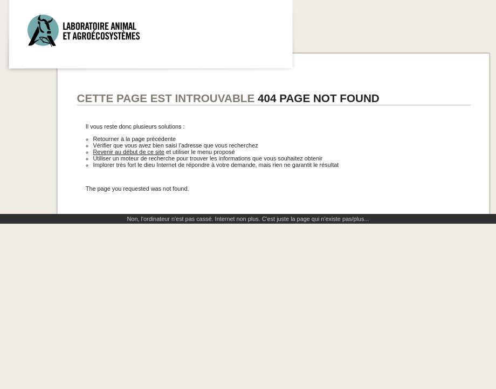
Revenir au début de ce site (128, 152)
